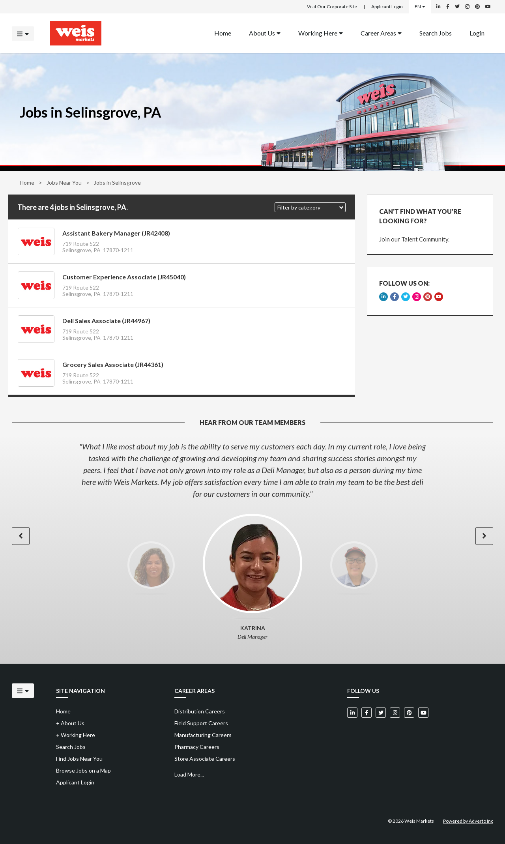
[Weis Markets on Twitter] (457, 6)
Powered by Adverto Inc (468, 821)
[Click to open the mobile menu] (23, 33)
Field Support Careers (201, 723)
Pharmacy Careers (196, 746)
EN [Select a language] (420, 6)
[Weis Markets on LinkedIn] (438, 6)
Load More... (189, 774)
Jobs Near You (64, 182)
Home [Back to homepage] (222, 32)
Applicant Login (387, 6)
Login (476, 32)
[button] (310, 207)
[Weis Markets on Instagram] (467, 6)
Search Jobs (435, 32)
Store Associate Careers (204, 758)
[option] (252, 470)
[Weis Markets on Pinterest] (477, 6)
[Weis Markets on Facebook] (448, 6)
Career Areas (381, 32)
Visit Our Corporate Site (332, 6)
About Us (265, 32)
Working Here (320, 32)
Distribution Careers (199, 711)
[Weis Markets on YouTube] (488, 6)
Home (27, 182)
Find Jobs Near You (79, 758)
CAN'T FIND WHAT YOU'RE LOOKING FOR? (420, 216)
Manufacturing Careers (203, 735)
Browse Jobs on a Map (83, 770)
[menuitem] (223, 33)
